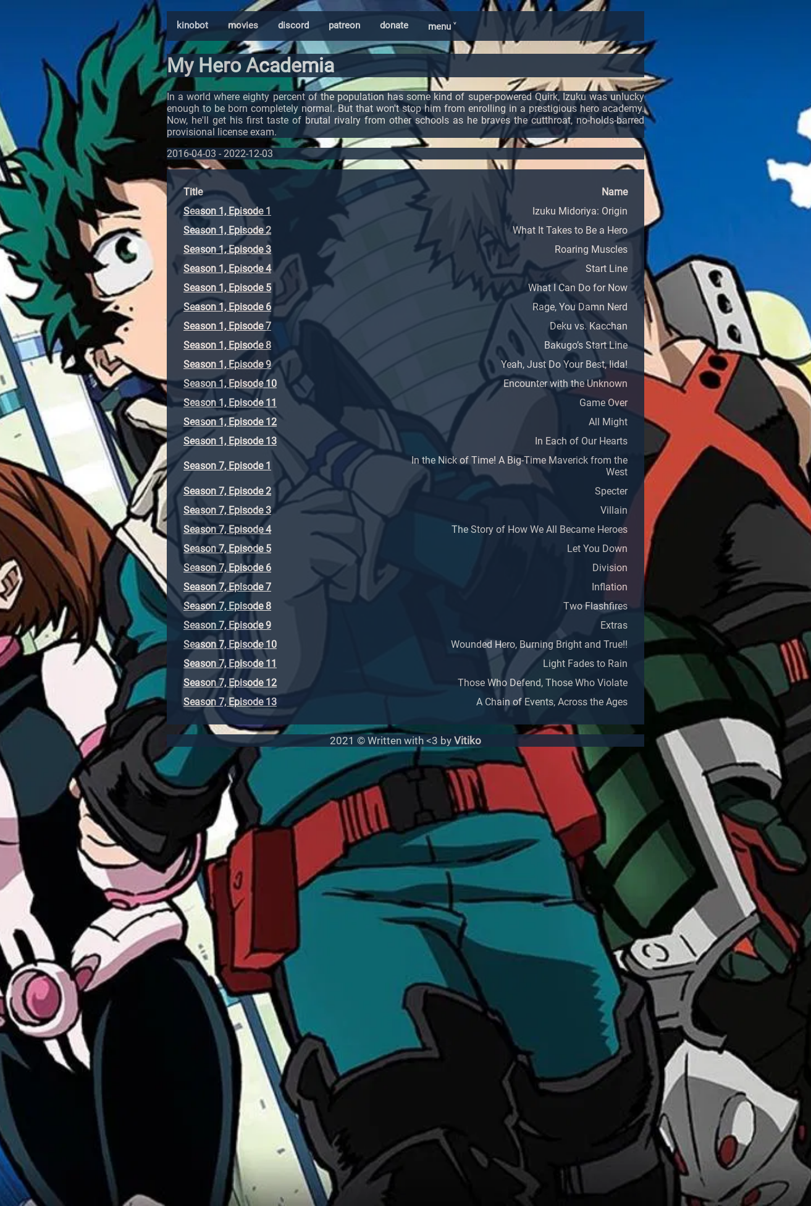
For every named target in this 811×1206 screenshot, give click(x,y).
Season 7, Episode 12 (230, 683)
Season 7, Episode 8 (227, 606)
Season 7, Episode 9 (227, 625)
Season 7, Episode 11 (230, 663)
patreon (344, 25)
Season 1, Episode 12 (230, 422)
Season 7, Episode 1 (227, 466)
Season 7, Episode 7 (227, 587)
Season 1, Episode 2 (227, 230)
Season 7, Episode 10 (230, 644)
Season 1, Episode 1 (227, 211)
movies (243, 25)
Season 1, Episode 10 (230, 383)
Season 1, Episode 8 (227, 345)
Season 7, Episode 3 (227, 510)
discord (293, 25)
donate (394, 25)
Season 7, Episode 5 (227, 548)
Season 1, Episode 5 (227, 288)
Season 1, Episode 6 (227, 307)
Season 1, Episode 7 (227, 326)
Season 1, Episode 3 (227, 249)
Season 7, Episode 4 (227, 529)
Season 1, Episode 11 (230, 403)
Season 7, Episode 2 (227, 491)
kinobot (192, 25)
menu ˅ (442, 26)
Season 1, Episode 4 (227, 268)
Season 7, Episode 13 (230, 702)
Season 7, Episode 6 (227, 568)
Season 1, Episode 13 (230, 441)
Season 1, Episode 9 (227, 364)
